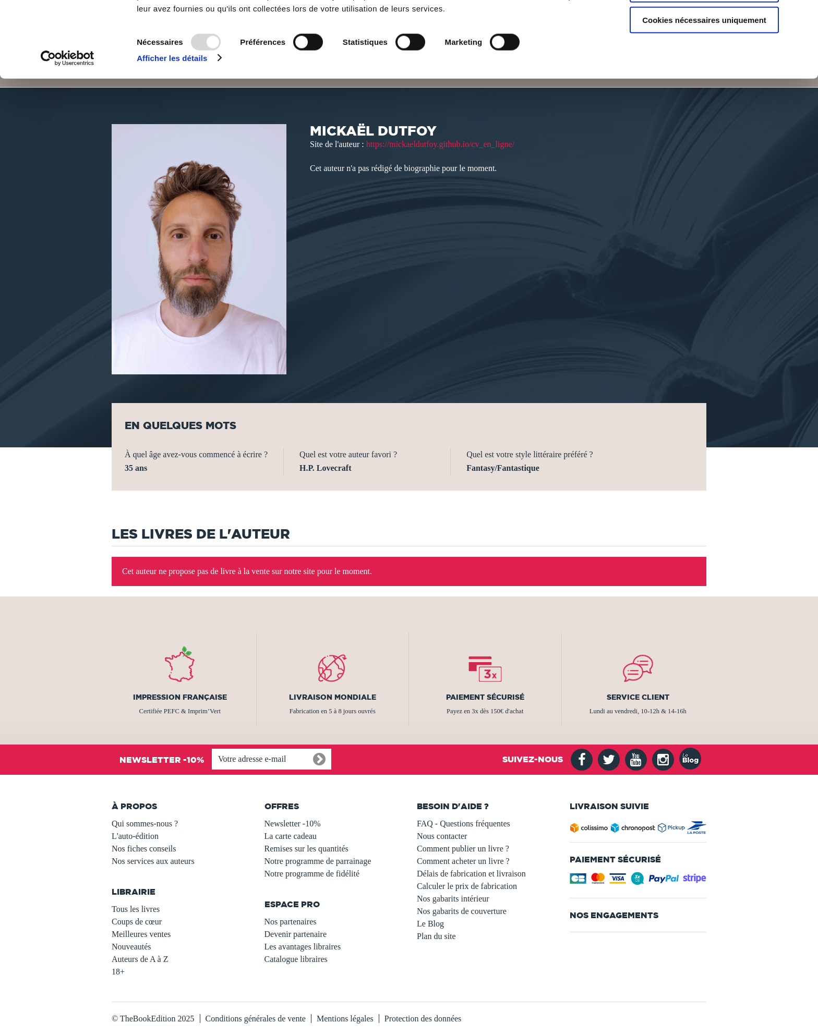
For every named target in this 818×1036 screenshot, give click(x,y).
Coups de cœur (137, 921)
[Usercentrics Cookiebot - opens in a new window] (67, 125)
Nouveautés (131, 946)
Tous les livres (136, 909)
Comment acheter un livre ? (463, 861)
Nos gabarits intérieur (453, 898)
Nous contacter (442, 836)
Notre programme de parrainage (317, 861)
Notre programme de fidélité (312, 873)
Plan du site (436, 936)
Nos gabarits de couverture (462, 911)
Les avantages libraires (302, 946)
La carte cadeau (290, 836)
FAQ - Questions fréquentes (463, 823)
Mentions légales (345, 1018)
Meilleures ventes (141, 934)
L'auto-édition (135, 836)
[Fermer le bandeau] (801, 16)
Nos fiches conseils (144, 848)
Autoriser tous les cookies (704, 25)
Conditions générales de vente (256, 1018)
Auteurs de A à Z (140, 959)
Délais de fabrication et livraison (471, 873)
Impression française (180, 697)
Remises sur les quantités (306, 848)
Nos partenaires (290, 921)
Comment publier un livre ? (463, 848)
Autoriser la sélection (704, 56)
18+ (118, 971)
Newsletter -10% (292, 823)
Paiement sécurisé (485, 697)
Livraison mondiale (332, 697)
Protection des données (423, 1018)
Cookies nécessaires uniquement (704, 86)
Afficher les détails (172, 124)
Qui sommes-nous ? (145, 823)
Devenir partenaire (295, 934)
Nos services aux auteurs (153, 861)
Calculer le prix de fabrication (467, 886)
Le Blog (430, 923)
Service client (638, 697)
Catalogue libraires (296, 959)
